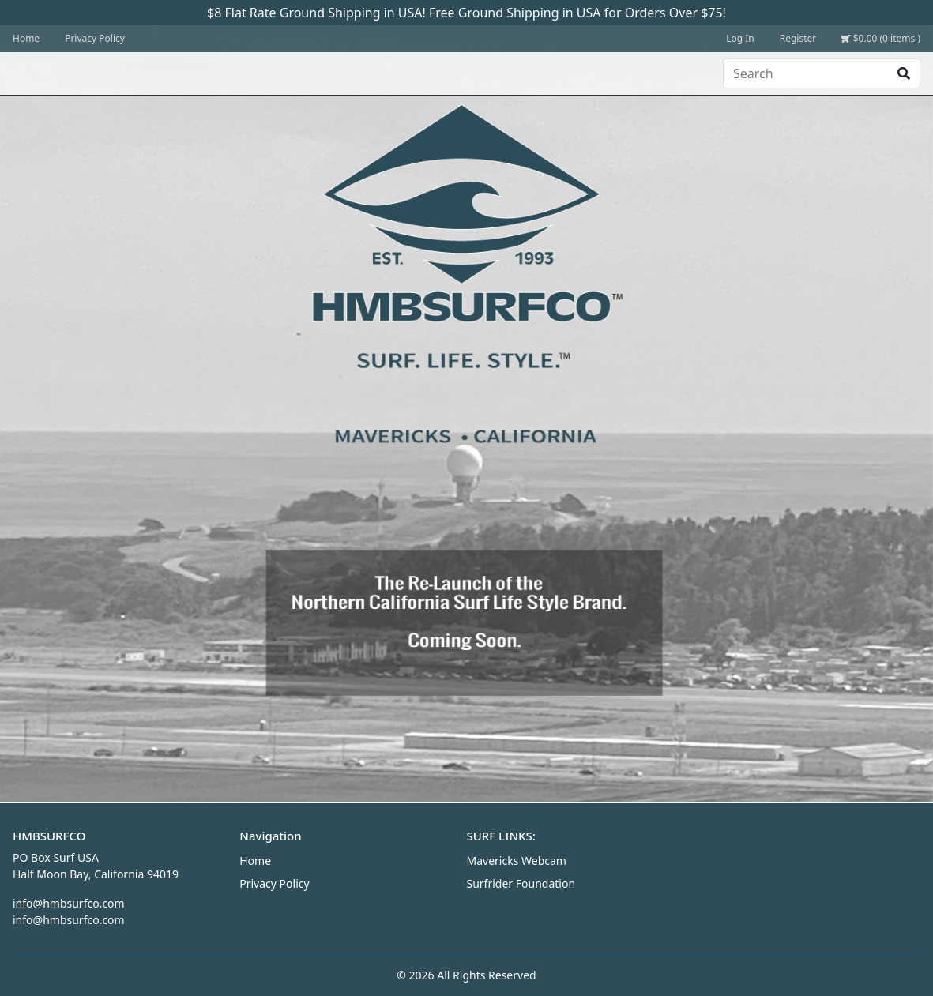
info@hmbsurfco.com (69, 903)
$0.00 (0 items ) (880, 38)
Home (26, 38)
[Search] (806, 73)
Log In (740, 38)
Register (798, 38)
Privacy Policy (95, 38)
